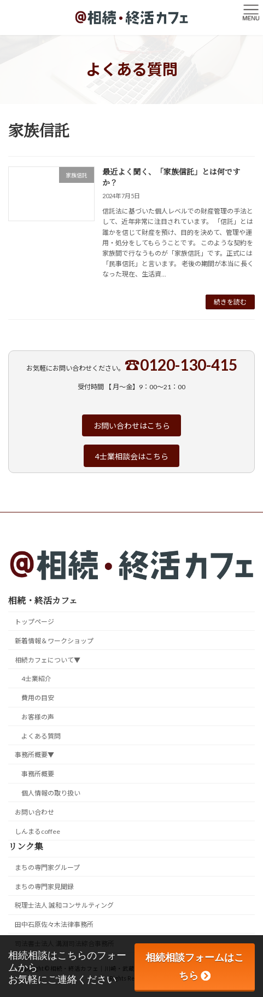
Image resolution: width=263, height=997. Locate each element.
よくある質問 (41, 736)
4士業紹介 (36, 679)
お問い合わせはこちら (131, 425)
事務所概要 (37, 774)
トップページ (34, 622)
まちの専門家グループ (47, 867)
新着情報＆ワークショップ (54, 641)
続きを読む (230, 302)
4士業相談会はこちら (131, 456)
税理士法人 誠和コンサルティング (64, 906)
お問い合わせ (34, 812)
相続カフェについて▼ (47, 660)
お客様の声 (37, 717)
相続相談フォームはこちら (194, 966)
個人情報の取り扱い (50, 793)
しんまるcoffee (37, 831)
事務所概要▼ (34, 755)
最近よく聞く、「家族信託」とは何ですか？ (171, 177)
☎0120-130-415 (181, 364)
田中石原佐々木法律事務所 (54, 924)
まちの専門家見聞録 (44, 887)
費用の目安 (37, 698)
